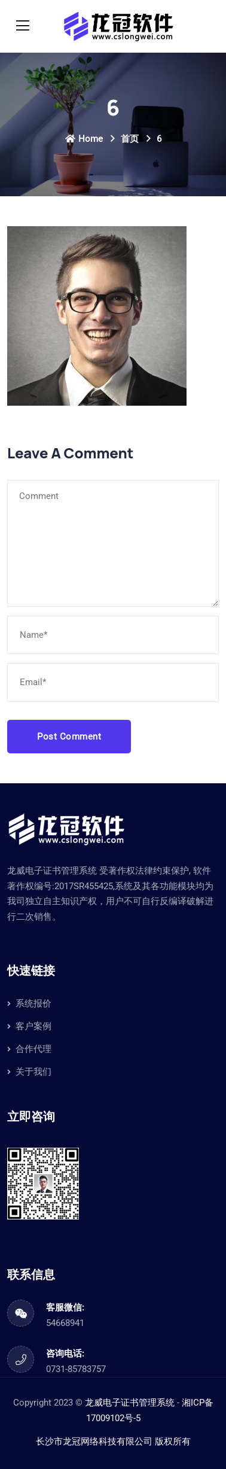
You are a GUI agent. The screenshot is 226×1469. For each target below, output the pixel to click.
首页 (130, 138)
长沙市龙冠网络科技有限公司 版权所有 (113, 1441)
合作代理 (33, 1049)
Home (84, 138)
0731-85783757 (76, 1369)
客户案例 (33, 1026)
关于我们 (33, 1071)
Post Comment (69, 736)
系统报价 (33, 1003)
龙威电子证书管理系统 (130, 1402)
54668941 (65, 1323)
